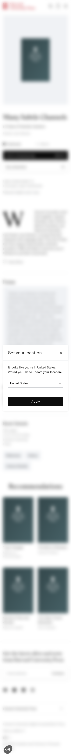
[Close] (61, 353)
